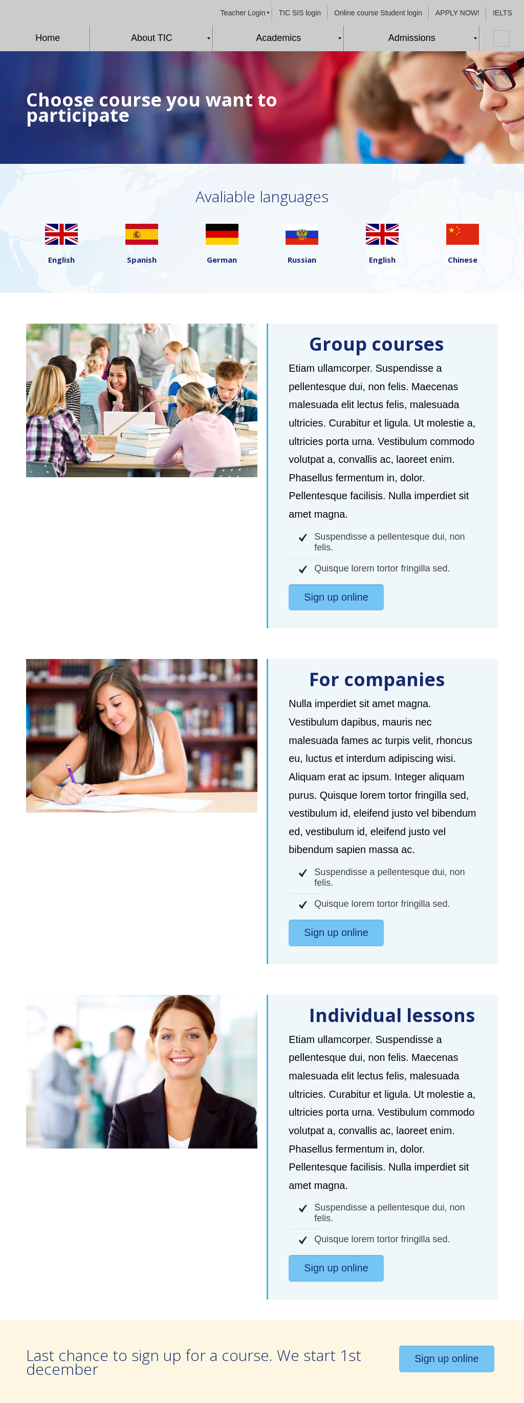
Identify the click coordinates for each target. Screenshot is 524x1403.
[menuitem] (243, 13)
